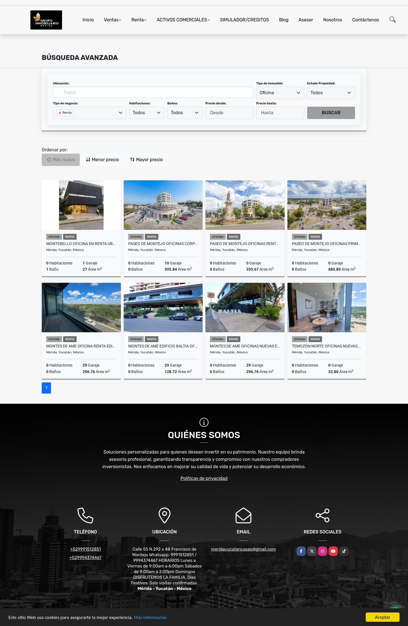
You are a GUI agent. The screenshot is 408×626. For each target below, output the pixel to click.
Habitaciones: (140, 103)
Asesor (306, 20)
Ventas (111, 20)
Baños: (172, 103)
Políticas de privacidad (204, 478)
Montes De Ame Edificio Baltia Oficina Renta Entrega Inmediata (163, 346)
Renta (137, 20)
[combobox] (280, 93)
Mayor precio (146, 159)
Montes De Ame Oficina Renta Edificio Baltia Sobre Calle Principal (81, 346)
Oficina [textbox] (267, 92)
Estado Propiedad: (321, 83)
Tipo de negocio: (65, 103)
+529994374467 (85, 557)
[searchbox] (58, 121)
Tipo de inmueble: (269, 83)
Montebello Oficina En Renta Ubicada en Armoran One (81, 243)
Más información (150, 617)
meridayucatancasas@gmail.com (243, 549)
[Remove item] (60, 113)
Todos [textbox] (317, 92)
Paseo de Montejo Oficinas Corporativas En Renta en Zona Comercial (163, 243)
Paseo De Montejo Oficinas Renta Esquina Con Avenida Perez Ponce (245, 243)
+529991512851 (85, 549)
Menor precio (102, 159)
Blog (284, 20)
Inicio (88, 20)
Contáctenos (365, 20)
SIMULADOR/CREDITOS (244, 20)
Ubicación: (61, 83)
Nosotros (332, 20)
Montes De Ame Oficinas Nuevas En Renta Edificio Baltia (245, 346)
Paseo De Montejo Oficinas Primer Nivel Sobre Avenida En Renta (327, 243)
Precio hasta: (266, 103)
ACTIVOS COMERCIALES (182, 20)
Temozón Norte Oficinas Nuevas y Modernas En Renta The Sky (327, 346)
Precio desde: (215, 103)
